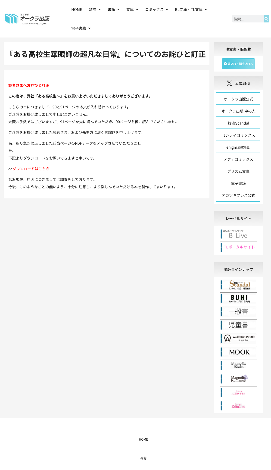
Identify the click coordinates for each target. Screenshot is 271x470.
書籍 (113, 9)
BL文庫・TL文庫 (191, 9)
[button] (94, 9)
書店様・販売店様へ (155, 441)
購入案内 (127, 441)
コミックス (156, 9)
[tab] (238, 220)
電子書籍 (80, 28)
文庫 (132, 9)
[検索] (266, 18)
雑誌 (95, 9)
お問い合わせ (206, 441)
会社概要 (183, 441)
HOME (76, 9)
